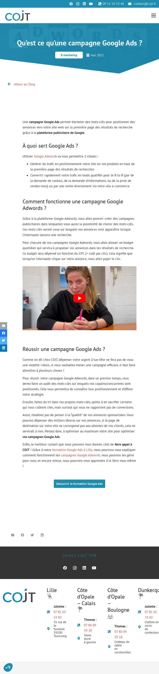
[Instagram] (77, 4)
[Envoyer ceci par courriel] (3, 325)
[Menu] (153, 15)
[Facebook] (71, 4)
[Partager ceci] (3, 333)
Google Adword (44, 156)
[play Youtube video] (79, 298)
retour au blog (24, 84)
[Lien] (18, 15)
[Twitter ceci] (3, 340)
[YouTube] (91, 4)
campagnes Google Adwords (80, 455)
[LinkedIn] (84, 4)
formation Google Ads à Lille (72, 450)
